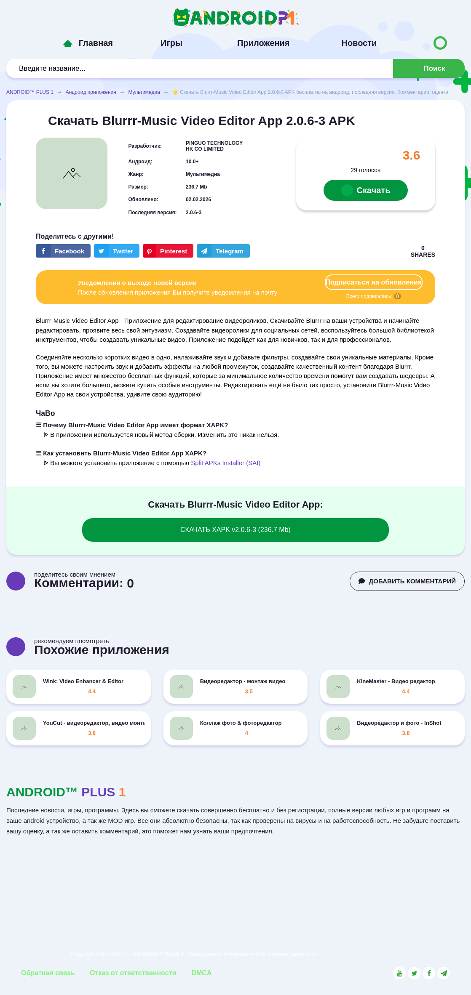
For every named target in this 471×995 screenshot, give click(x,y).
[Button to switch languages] (440, 43)
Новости (359, 43)
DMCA (201, 972)
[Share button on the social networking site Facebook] (63, 251)
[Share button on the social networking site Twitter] (116, 251)
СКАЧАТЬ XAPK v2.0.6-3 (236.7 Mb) (235, 529)
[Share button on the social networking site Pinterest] (168, 251)
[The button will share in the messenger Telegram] (223, 251)
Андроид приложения (91, 92)
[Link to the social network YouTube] (399, 973)
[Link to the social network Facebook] (429, 973)
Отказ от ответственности (133, 972)
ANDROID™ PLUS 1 (30, 92)
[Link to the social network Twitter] (414, 973)
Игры (171, 43)
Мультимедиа (144, 92)
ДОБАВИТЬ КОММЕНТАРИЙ (407, 581)
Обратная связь (48, 972)
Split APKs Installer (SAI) (225, 462)
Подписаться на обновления (374, 282)
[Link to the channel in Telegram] (443, 973)
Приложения (263, 43)
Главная (96, 43)
